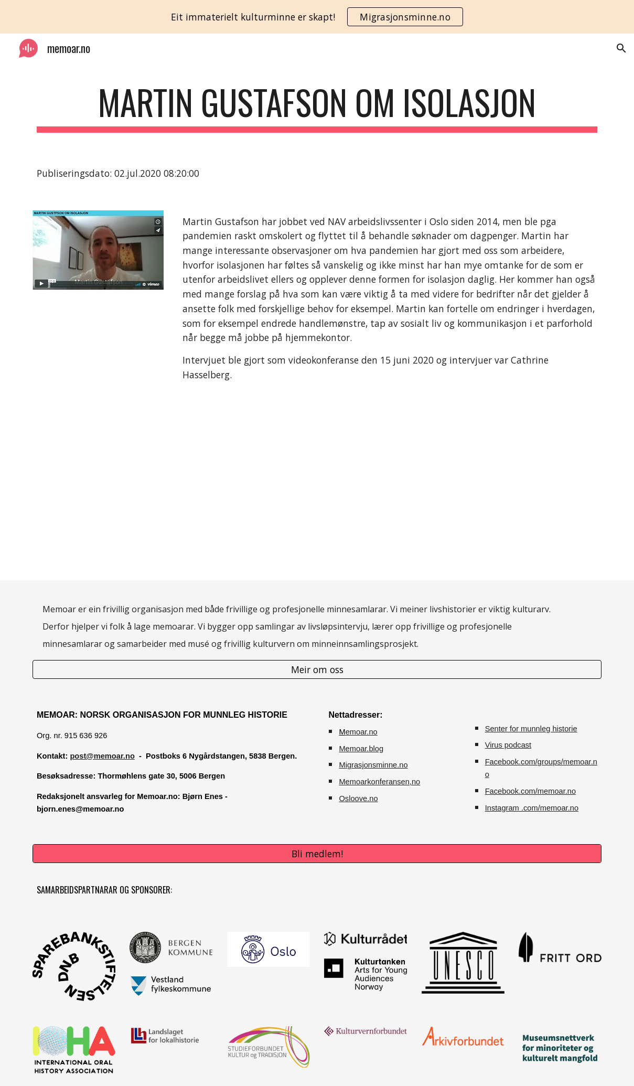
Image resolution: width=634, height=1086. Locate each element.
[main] (317, 107)
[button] (621, 48)
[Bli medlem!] (317, 854)
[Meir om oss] (317, 669)
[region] (317, 17)
